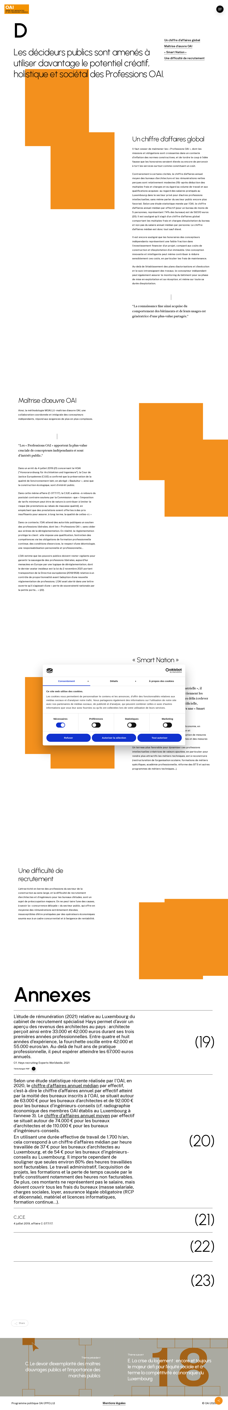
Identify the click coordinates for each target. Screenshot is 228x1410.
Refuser (68, 737)
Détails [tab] (114, 681)
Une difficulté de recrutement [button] (184, 58)
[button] (220, 9)
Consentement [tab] (66, 681)
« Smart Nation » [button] (175, 52)
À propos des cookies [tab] (161, 681)
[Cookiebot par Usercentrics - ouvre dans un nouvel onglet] (168, 670)
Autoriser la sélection (114, 737)
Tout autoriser (160, 737)
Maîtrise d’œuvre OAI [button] (178, 46)
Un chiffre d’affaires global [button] (182, 40)
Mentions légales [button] (114, 1403)
